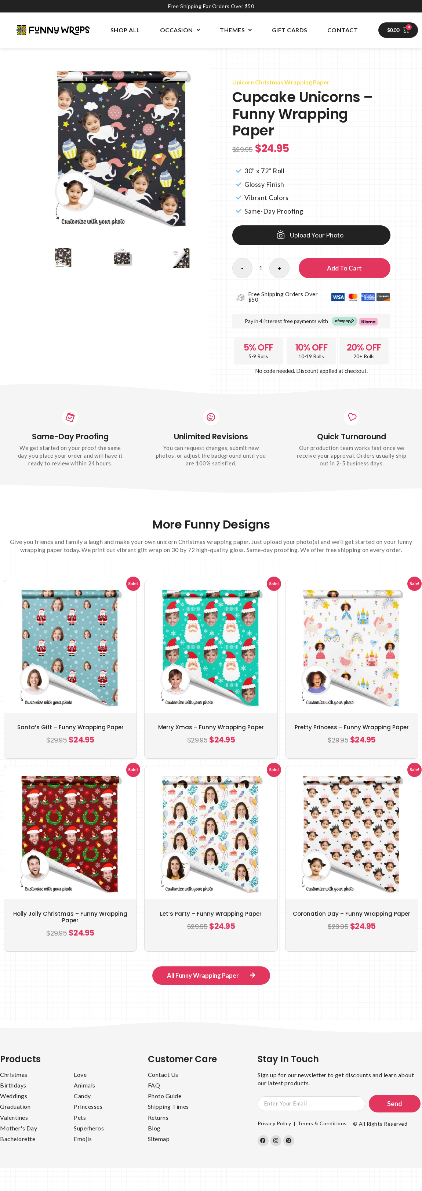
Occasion (180, 29)
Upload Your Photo (316, 235)
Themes (236, 29)
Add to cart (344, 268)
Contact (342, 29)
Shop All (125, 29)
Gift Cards (290, 29)
